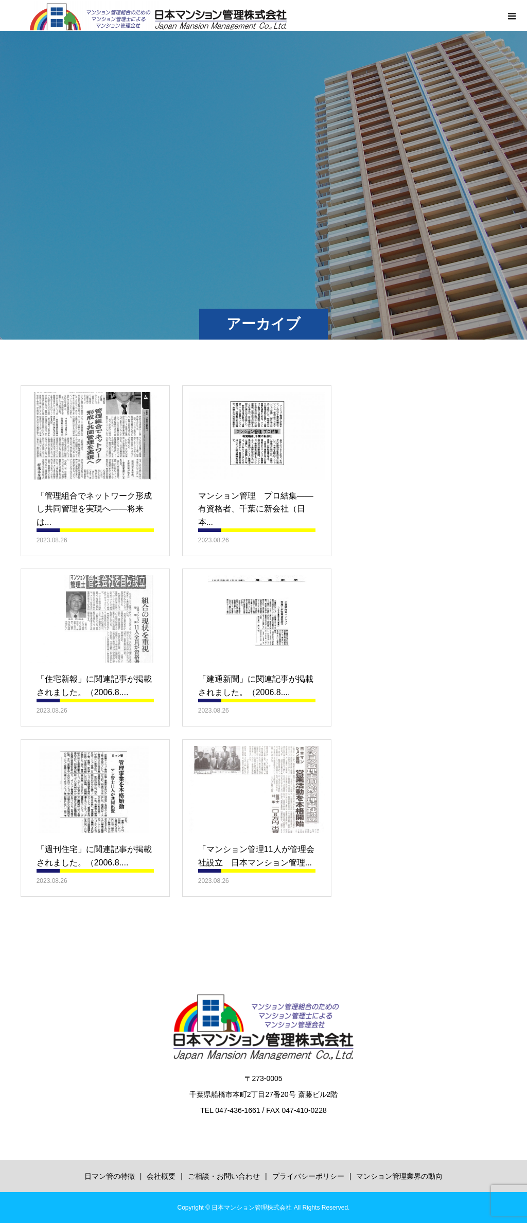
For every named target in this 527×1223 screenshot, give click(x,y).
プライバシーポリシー (308, 1176)
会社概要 (161, 1176)
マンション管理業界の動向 (399, 1176)
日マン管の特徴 (109, 1176)
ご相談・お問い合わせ (224, 1176)
